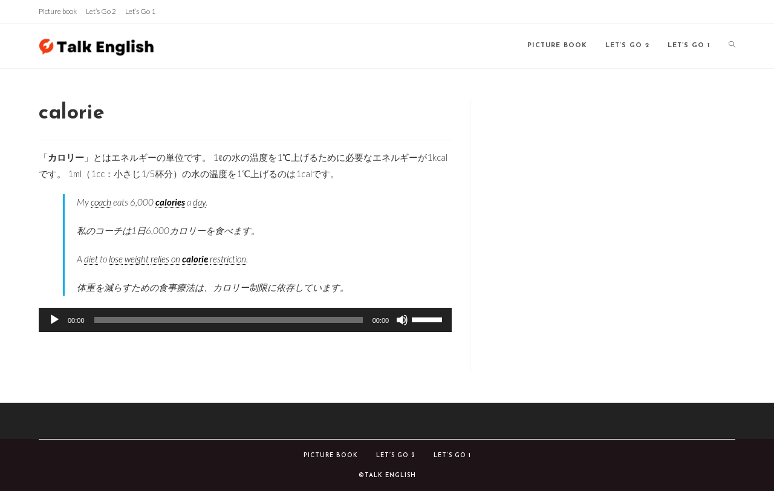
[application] (245, 320)
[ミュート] (402, 320)
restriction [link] (228, 258)
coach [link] (101, 202)
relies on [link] (165, 258)
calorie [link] (195, 258)
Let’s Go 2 (101, 11)
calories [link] (170, 202)
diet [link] (91, 258)
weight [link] (137, 258)
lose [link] (116, 258)
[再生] (54, 320)
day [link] (199, 202)
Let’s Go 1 (140, 11)
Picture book (58, 11)
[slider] (228, 320)
